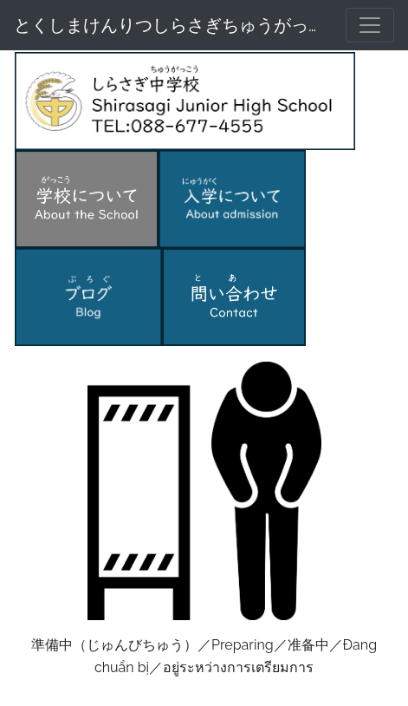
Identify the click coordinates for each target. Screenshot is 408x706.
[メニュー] (370, 25)
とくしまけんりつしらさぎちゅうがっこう (169, 25)
